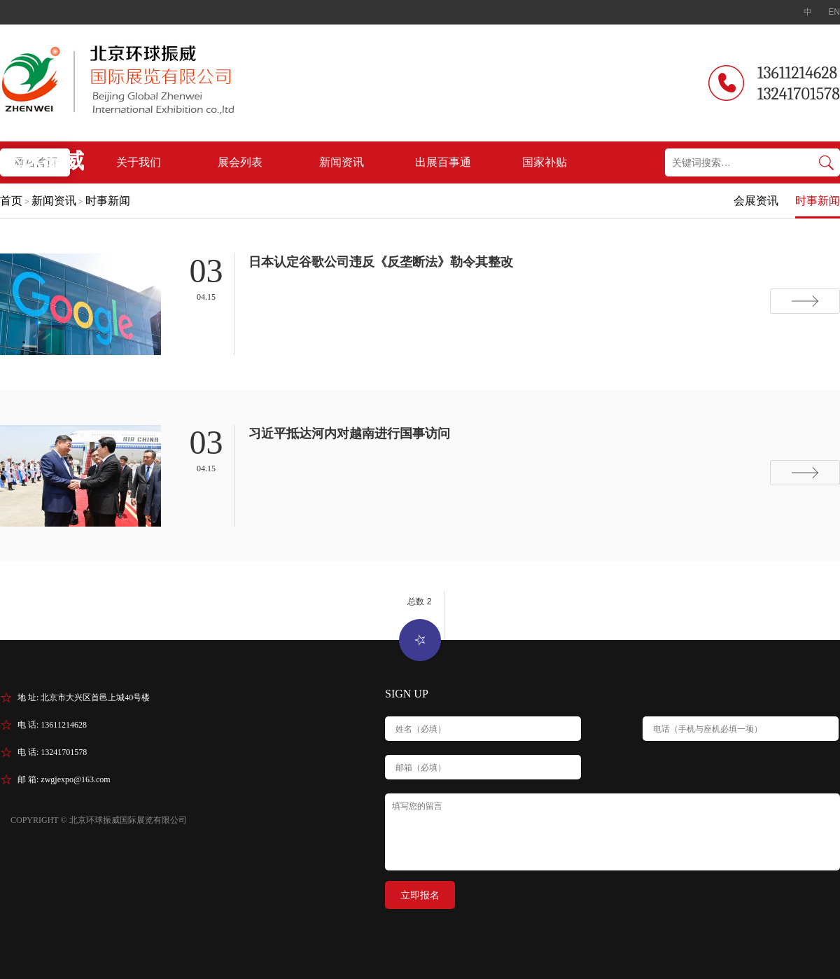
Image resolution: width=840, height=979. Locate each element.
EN (834, 12)
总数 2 (419, 601)
